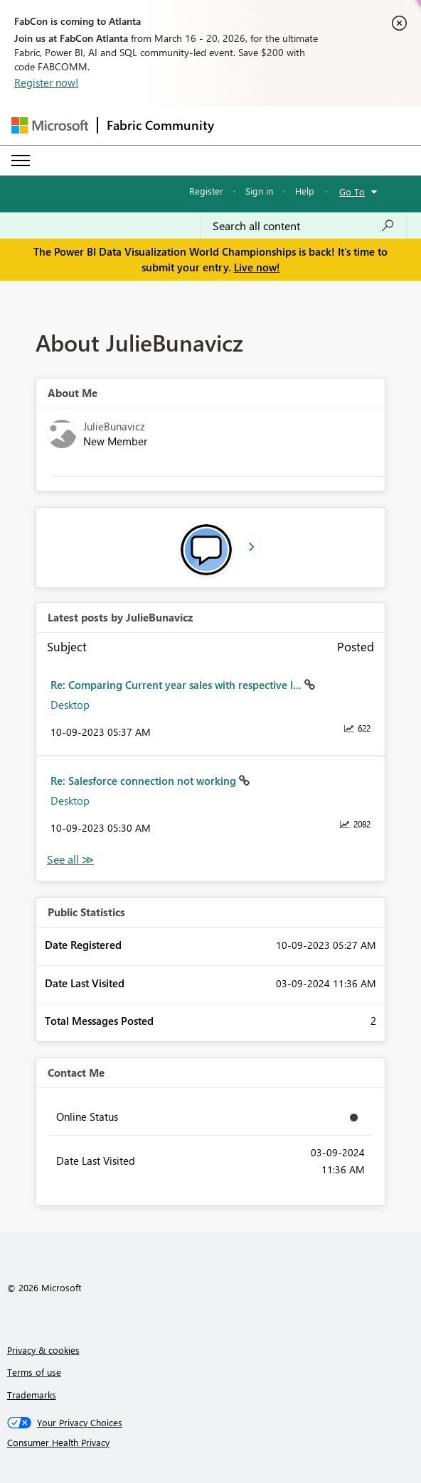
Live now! (257, 267)
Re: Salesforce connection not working (144, 780)
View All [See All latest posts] (70, 860)
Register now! (46, 82)
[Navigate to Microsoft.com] (49, 125)
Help (304, 191)
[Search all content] (304, 225)
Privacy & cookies (43, 1350)
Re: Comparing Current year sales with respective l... (177, 685)
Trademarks (31, 1395)
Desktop (70, 704)
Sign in (259, 191)
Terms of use (34, 1372)
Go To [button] (352, 191)
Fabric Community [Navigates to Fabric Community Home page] (160, 125)
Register (206, 191)
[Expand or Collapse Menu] (20, 160)
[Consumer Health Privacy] (211, 1442)
